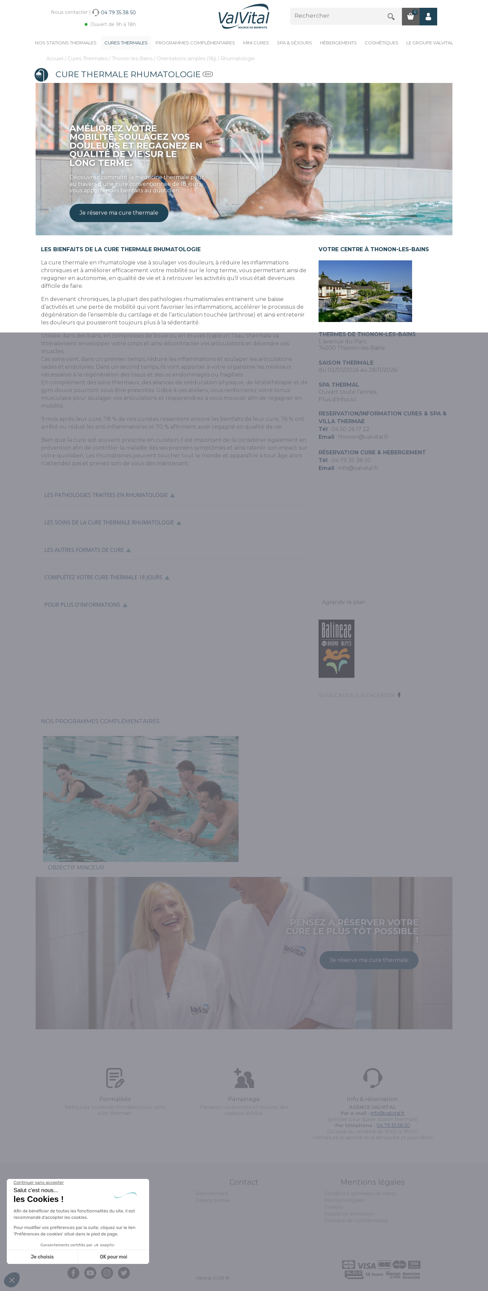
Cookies (333, 1207)
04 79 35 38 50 (351, 460)
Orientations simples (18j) (187, 59)
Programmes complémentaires (195, 42)
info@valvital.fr (358, 468)
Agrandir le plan (343, 602)
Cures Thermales (126, 42)
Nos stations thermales (66, 42)
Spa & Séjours (294, 42)
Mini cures (256, 42)
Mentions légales (344, 1200)
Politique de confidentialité (356, 1221)
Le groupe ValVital (429, 42)
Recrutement (212, 1193)
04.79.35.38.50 (393, 1125)
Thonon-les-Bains (133, 59)
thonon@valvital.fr (363, 437)
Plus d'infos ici (337, 399)
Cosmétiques (382, 42)
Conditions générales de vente (360, 1193)
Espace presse (213, 1200)
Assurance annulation (349, 1214)
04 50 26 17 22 (350, 429)
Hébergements (338, 42)
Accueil (55, 59)
